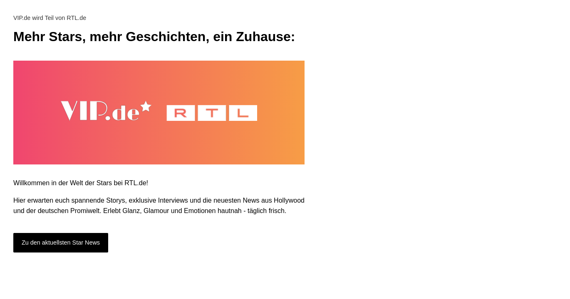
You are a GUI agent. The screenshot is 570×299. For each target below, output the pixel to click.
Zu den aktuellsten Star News (61, 242)
